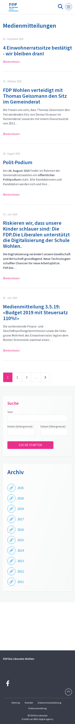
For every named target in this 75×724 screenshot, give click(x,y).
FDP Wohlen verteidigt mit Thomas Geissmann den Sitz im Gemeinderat (35, 96)
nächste (45, 378)
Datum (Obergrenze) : (53, 426)
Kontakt (29, 702)
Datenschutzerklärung (49, 702)
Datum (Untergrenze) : (20, 426)
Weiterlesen (11, 62)
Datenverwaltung (37, 708)
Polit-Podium (17, 162)
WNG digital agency (43, 719)
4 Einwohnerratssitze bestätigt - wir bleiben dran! (37, 50)
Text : (10, 412)
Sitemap (15, 702)
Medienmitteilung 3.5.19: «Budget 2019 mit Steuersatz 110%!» (35, 312)
